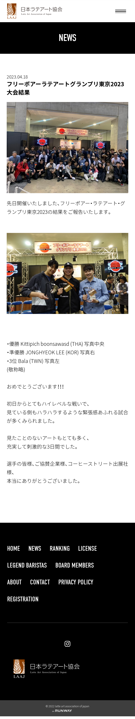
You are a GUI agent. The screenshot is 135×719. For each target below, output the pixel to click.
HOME (13, 548)
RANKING (60, 548)
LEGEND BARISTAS (27, 565)
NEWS (34, 548)
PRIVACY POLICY (75, 582)
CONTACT (40, 582)
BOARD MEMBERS (74, 565)
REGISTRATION (23, 599)
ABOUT (14, 582)
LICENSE (87, 548)
